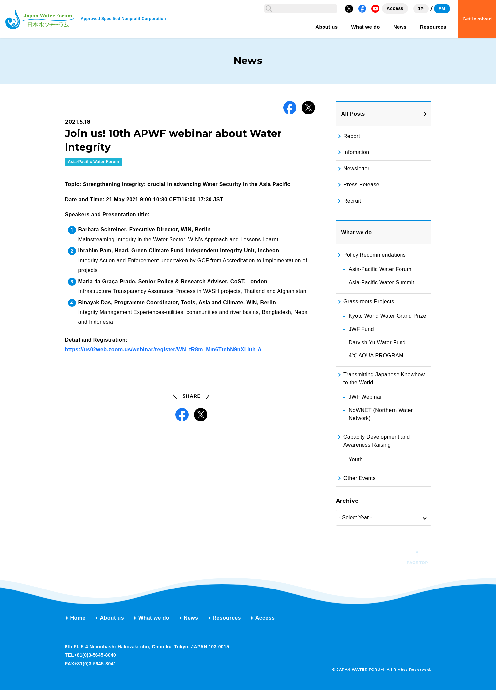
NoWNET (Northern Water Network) (381, 414)
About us (112, 618)
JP (421, 9)
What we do (153, 618)
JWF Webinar (365, 397)
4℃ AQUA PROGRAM (376, 355)
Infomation (356, 152)
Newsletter (356, 168)
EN (442, 9)
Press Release (361, 184)
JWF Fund (361, 329)
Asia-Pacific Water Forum (93, 261)
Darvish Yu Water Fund (377, 342)
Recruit (352, 201)
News (191, 618)
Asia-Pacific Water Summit (381, 282)
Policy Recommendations (374, 255)
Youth (355, 459)
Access (265, 618)
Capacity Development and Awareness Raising (376, 441)
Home (78, 618)
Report (351, 136)
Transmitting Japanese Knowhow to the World (384, 378)
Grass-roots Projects (368, 301)
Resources (226, 618)
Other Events (359, 478)
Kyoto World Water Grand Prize (387, 316)
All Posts (353, 114)
